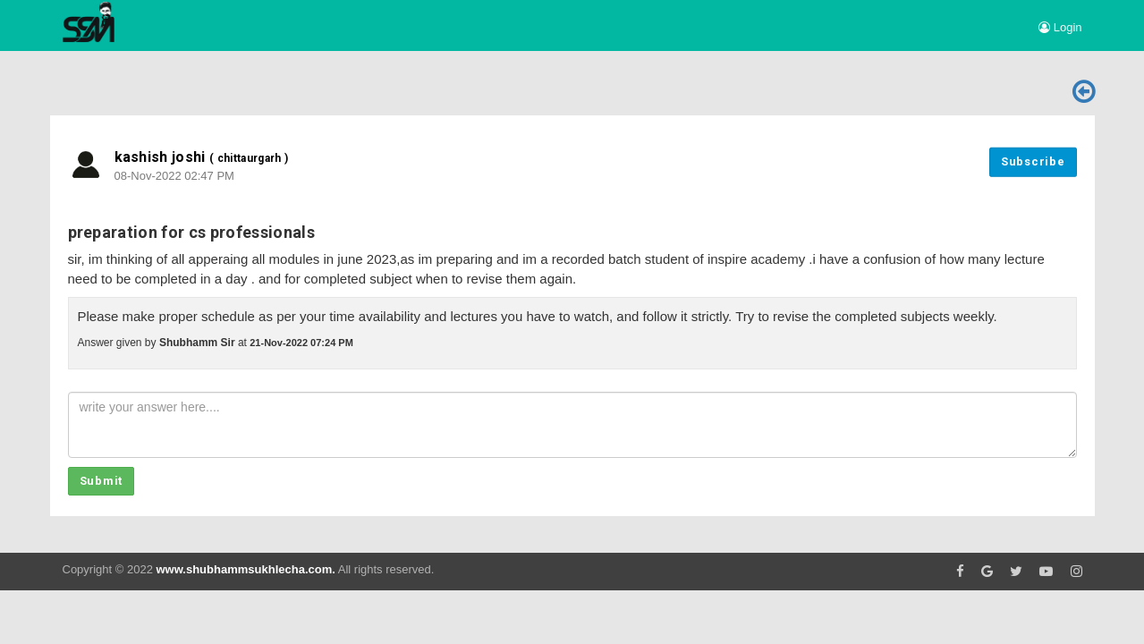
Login (1059, 27)
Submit (101, 480)
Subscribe (1033, 161)
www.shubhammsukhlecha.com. (245, 569)
